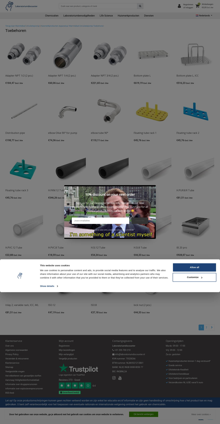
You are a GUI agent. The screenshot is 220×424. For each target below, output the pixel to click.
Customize (194, 409)
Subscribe (139, 220)
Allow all (194, 399)
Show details (47, 418)
